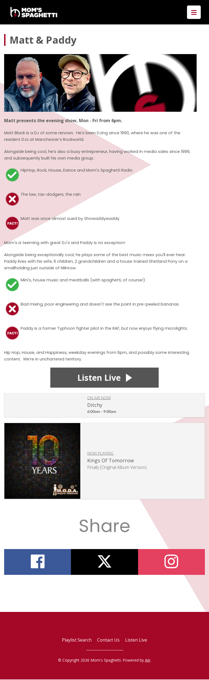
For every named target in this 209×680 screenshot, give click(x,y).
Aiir (147, 660)
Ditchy (94, 405)
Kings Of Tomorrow (110, 461)
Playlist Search (77, 640)
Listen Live (136, 640)
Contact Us (108, 640)
